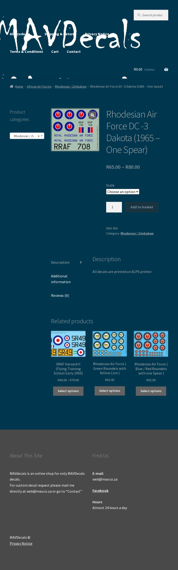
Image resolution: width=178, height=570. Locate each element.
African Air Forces (39, 86)
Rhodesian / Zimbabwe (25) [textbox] (28, 136)
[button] (92, 115)
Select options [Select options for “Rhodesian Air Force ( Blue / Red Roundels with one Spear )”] (151, 391)
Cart (55, 51)
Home (19, 86)
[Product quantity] (114, 207)
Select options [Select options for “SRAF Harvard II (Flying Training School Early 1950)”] (68, 391)
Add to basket (141, 207)
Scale (110, 185)
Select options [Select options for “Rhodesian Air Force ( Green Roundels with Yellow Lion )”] (109, 391)
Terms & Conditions (26, 51)
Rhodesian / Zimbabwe (71, 86)
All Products (20, 34)
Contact (74, 51)
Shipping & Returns (60, 34)
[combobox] (27, 136)
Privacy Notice (97, 34)
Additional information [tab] (61, 279)
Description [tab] (60, 262)
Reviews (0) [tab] (60, 295)
